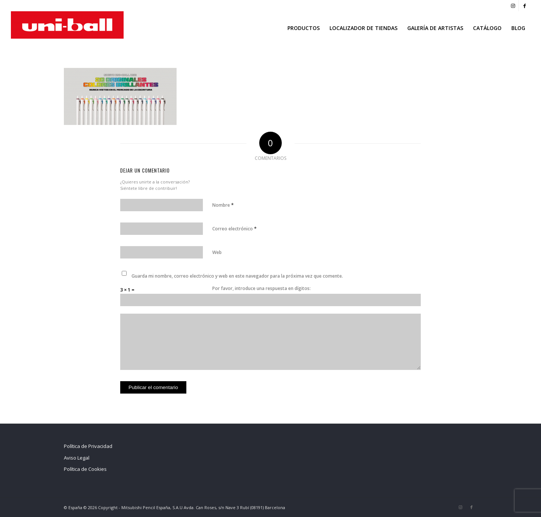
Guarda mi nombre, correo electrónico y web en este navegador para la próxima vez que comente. (237, 276)
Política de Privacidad (88, 446)
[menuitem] (304, 28)
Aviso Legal (76, 457)
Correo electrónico (234, 228)
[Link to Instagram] (513, 5)
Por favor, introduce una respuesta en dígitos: (261, 288)
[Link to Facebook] (524, 5)
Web (217, 252)
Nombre (223, 204)
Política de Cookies (85, 469)
